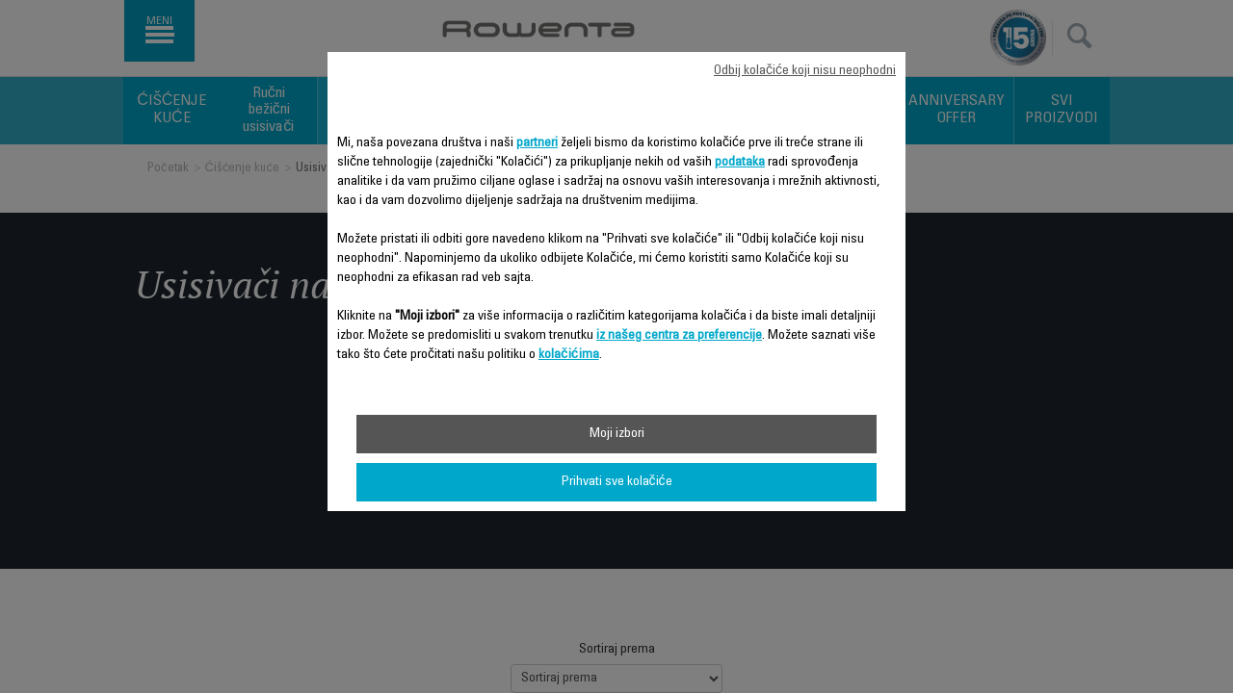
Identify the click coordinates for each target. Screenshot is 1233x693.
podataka (740, 162)
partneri (537, 143)
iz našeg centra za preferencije (679, 336)
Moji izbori (617, 434)
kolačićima (568, 355)
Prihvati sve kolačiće (617, 482)
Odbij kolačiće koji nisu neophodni (805, 71)
